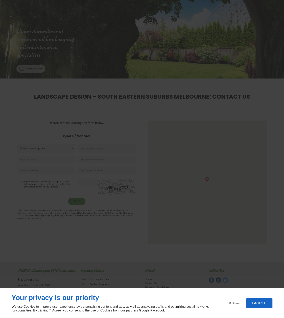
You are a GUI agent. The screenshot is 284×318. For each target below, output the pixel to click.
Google (144, 310)
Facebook (157, 310)
